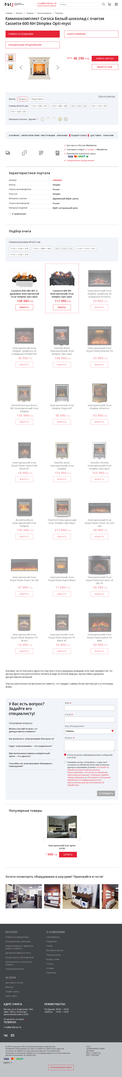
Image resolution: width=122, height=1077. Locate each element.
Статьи (49, 963)
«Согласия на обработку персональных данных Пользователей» (88, 770)
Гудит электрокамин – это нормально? (30, 746)
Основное (14, 135)
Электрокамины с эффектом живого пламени (19, 947)
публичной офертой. (55, 1049)
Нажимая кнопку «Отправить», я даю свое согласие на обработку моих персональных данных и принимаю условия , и (89, 773)
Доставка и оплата (14, 982)
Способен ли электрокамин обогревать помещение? (30, 765)
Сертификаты (52, 937)
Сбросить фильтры (106, 96)
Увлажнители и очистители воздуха (19, 963)
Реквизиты (51, 941)
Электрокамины (44, 13)
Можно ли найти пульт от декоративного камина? (23, 730)
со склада (89, 149)
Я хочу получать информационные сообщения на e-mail (89, 756)
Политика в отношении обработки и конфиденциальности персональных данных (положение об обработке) (38, 1054)
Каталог (19, 13)
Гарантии (108, 135)
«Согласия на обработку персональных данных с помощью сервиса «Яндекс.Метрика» (88, 775)
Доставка (95, 135)
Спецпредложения (15, 969)
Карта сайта (11, 996)
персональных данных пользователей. (43, 1051)
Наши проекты (53, 955)
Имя (67, 703)
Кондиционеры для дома (18, 941)
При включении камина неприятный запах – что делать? (29, 754)
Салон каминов (76, 34)
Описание (62, 135)
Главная (9, 13)
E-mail (68, 714)
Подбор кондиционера (17, 937)
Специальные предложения (24, 45)
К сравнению (19, 214)
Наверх (6, 1063)
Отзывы (50, 968)
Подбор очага (79, 135)
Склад (49, 946)
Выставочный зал (54, 950)
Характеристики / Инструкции (38, 135)
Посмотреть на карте (14, 1019)
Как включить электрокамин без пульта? (31, 738)
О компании (55, 932)
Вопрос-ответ (52, 959)
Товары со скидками (20, 34)
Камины (30, 13)
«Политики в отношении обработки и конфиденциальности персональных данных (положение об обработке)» (89, 781)
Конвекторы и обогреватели (20, 957)
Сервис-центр (12, 991)
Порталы (59, 13)
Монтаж (9, 987)
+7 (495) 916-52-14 (46, 3)
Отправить (106, 793)
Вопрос (68, 737)
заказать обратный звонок (46, 5)
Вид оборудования (74, 726)
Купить (68, 854)
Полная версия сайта (61, 1067)
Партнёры (51, 972)
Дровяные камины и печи (18, 953)
